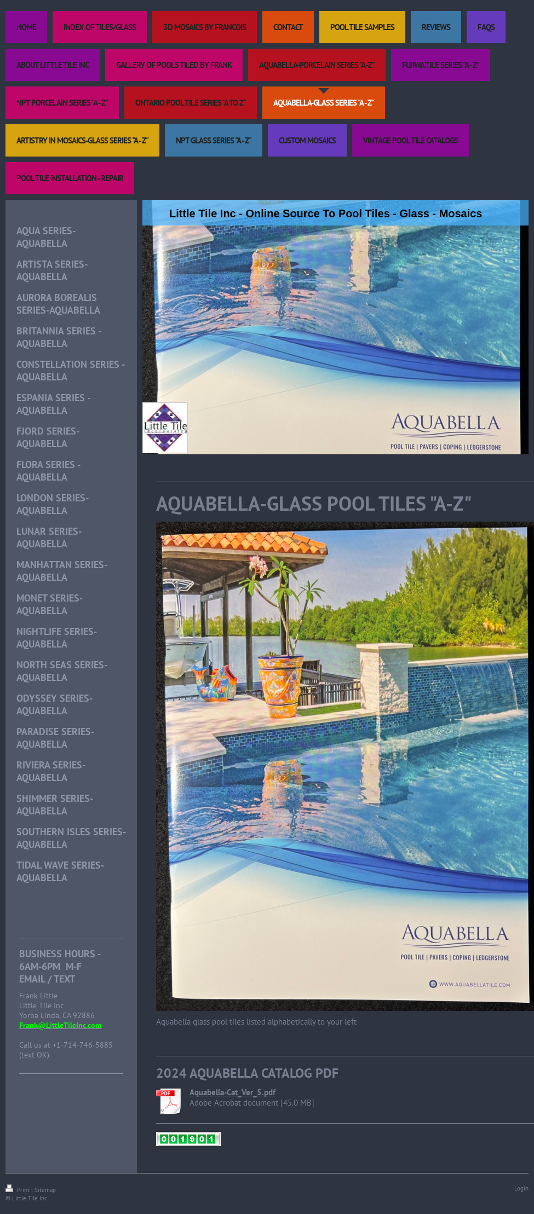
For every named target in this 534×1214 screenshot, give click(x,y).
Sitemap (45, 1190)
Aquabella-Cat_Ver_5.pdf (232, 1092)
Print (18, 1190)
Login (521, 1188)
